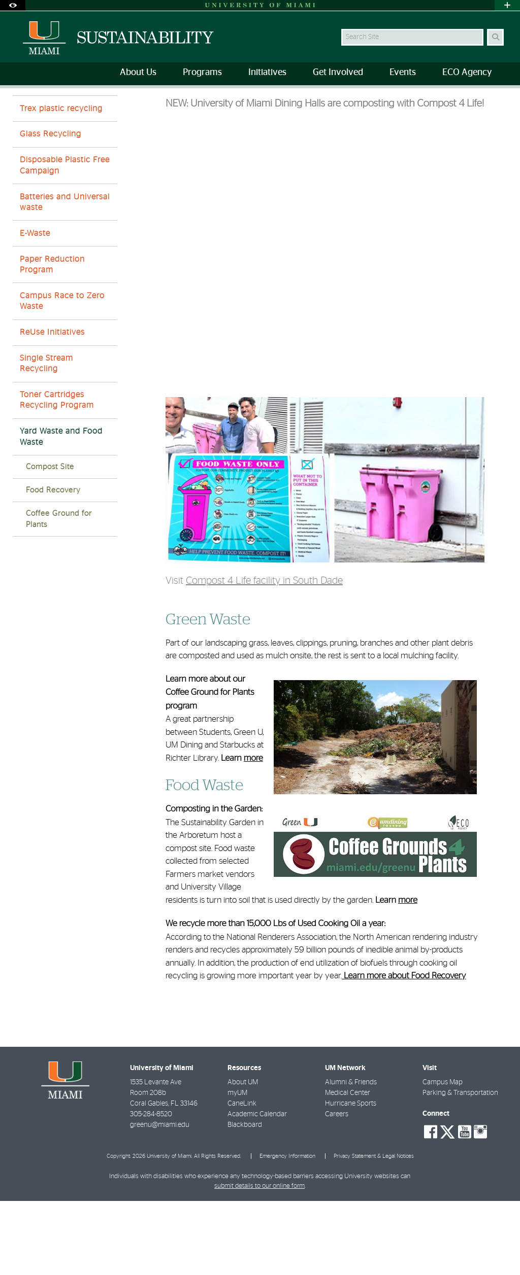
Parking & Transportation (460, 1167)
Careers (336, 1188)
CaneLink (242, 1177)
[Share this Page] (501, 103)
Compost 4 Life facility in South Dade (264, 655)
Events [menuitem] (402, 72)
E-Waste (35, 307)
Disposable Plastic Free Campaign (65, 239)
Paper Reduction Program (52, 338)
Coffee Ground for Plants (59, 593)
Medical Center (347, 1167)
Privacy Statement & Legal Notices (374, 1230)
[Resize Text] (479, 103)
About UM (243, 1156)
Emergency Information (287, 1230)
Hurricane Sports (350, 1177)
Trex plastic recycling (61, 183)
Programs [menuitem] (202, 72)
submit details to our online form (259, 1260)
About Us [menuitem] (138, 72)
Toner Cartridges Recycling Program (57, 474)
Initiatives (60, 109)
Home (21, 109)
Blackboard (245, 1198)
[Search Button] (495, 37)
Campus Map (442, 1156)
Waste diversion (114, 109)
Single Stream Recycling (46, 437)
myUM (237, 1167)
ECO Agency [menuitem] (467, 72)
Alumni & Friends (351, 1156)
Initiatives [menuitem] (267, 72)
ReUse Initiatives (52, 406)
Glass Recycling (50, 208)
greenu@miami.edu (159, 1198)
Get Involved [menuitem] (338, 72)
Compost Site (50, 541)
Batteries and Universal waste (65, 276)
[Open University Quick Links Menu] (507, 5)
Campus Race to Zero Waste (62, 375)
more (253, 832)
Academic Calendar (257, 1188)
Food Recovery (53, 564)
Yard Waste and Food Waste (193, 109)
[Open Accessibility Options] (12, 5)
